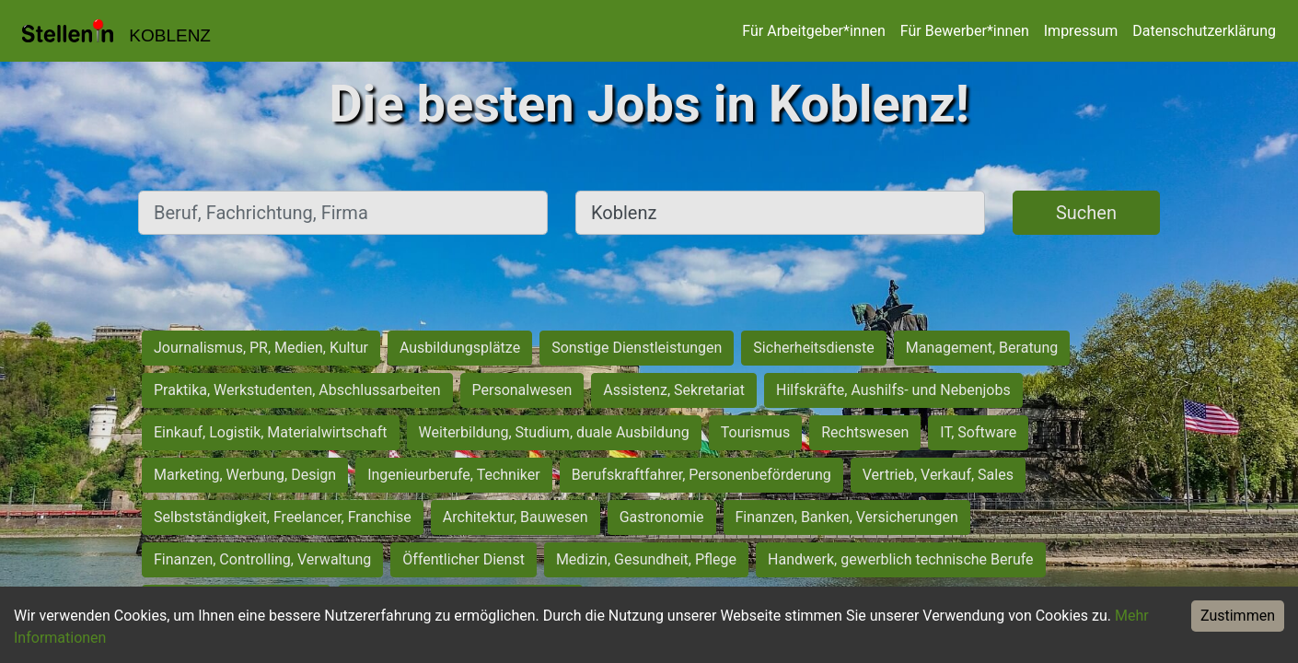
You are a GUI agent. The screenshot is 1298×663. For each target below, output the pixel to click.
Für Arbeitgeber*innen (813, 31)
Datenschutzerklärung (1204, 31)
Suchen (1086, 213)
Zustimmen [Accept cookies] (1237, 615)
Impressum (1081, 31)
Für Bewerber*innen (964, 31)
